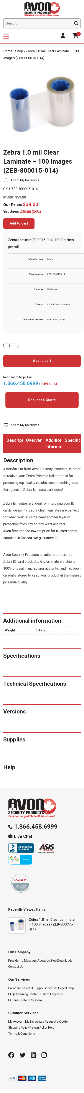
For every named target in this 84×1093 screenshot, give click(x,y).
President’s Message (22, 960)
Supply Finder (43, 988)
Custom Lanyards (51, 994)
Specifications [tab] (73, 440)
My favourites (34, 1021)
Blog (54, 960)
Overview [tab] (34, 440)
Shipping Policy (18, 1027)
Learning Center (27, 994)
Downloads (64, 960)
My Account (16, 1021)
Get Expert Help (63, 988)
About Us (43, 960)
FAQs (11, 994)
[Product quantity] (10, 346)
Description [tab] (15, 440)
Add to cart (19, 223)
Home (7, 51)
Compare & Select (20, 988)
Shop (19, 51)
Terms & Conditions (21, 1033)
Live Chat (23, 836)
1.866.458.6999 (36, 826)
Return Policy (39, 1027)
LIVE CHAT (50, 384)
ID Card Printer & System (25, 1000)
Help (51, 1027)
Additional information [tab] (53, 443)
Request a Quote (42, 400)
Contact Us (15, 966)
